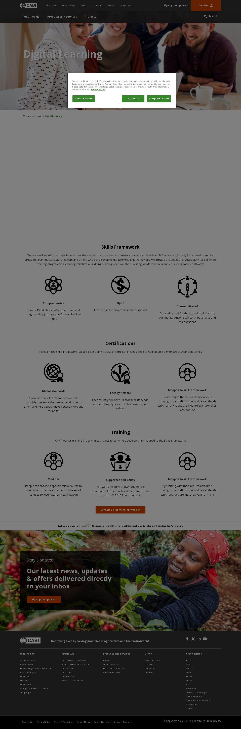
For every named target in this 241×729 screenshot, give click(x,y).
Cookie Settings (83, 98)
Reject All (133, 98)
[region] (121, 90)
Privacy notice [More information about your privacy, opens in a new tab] (98, 89)
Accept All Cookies (159, 98)
